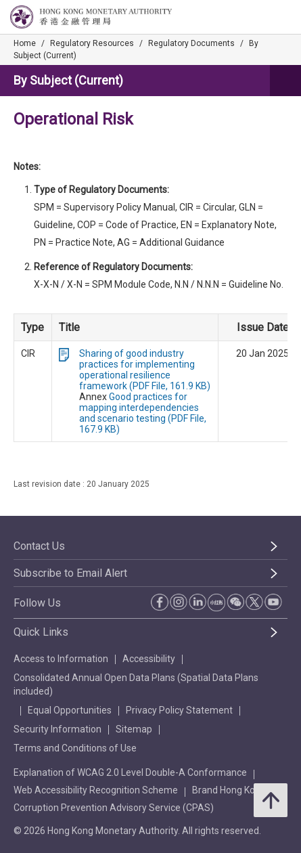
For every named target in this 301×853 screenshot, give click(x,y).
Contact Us (39, 546)
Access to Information (61, 658)
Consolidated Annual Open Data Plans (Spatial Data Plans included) (136, 684)
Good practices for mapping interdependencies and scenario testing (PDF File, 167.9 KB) (142, 413)
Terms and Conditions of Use (75, 748)
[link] (256, 17)
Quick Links (41, 632)
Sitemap (134, 729)
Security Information (57, 729)
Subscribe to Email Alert (70, 573)
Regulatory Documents (191, 43)
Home (25, 43)
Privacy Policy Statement (179, 710)
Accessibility (148, 658)
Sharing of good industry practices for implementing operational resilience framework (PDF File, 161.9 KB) (144, 369)
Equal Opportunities (70, 710)
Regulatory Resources (92, 43)
